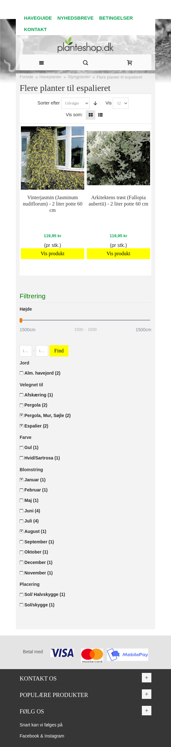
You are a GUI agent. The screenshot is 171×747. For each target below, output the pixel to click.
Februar (36, 489)
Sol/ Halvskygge (44, 594)
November (38, 572)
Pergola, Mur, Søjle (47, 415)
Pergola (35, 405)
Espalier (36, 425)
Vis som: (74, 114)
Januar (35, 479)
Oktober (36, 551)
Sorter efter (49, 102)
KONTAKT (35, 29)
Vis (108, 102)
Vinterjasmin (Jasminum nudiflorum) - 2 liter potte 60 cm (52, 203)
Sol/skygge (39, 604)
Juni (32, 510)
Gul (31, 447)
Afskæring (38, 394)
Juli (31, 520)
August (35, 531)
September (39, 541)
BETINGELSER (116, 18)
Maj (31, 500)
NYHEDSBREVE (75, 18)
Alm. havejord (42, 373)
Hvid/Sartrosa (42, 457)
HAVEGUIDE (38, 18)
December (38, 562)
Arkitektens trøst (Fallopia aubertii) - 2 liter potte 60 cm (119, 200)
